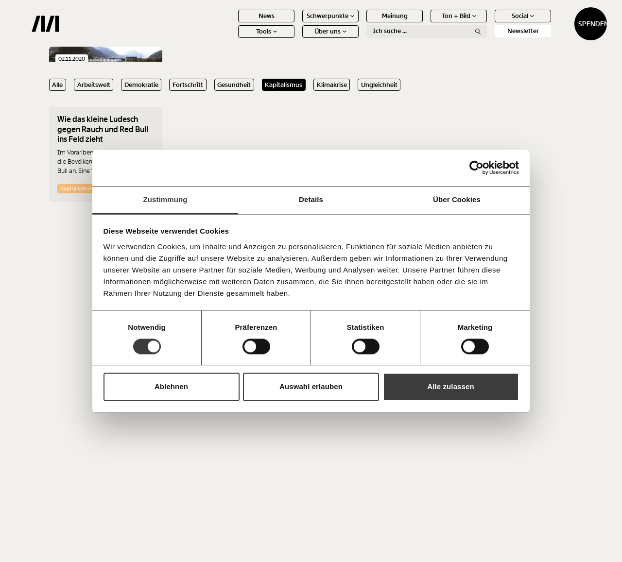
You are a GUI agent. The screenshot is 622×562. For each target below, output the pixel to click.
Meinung (361, 23)
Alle (57, 85)
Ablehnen (171, 387)
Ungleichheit (379, 85)
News (233, 23)
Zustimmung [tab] (165, 199)
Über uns (296, 38)
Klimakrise (332, 85)
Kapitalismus (283, 85)
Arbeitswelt (93, 85)
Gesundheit (234, 85)
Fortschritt (188, 85)
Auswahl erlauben (311, 387)
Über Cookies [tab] (457, 199)
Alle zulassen (450, 387)
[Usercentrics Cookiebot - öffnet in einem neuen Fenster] (476, 167)
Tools (232, 38)
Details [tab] (311, 199)
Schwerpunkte (296, 23)
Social (489, 23)
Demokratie (141, 85)
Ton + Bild (425, 23)
